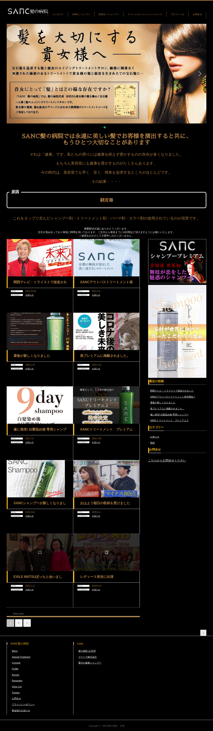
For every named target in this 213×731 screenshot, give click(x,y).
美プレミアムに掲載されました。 (105, 356)
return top (203, 633)
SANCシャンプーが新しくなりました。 (40, 504)
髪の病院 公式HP (87, 651)
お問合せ (197, 14)
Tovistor (16, 692)
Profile (15, 669)
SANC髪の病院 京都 (113, 726)
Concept (16, 662)
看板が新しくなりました (32, 356)
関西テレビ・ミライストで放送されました (40, 283)
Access (15, 675)
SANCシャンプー (81, 14)
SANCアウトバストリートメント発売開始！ (106, 283)
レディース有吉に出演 (96, 576)
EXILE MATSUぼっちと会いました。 (38, 578)
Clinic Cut (17, 686)
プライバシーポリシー (23, 704)
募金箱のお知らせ (21, 710)
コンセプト (58, 14)
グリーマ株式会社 (87, 657)
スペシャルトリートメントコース (145, 14)
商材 (152, 443)
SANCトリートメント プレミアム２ (106, 431)
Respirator (17, 680)
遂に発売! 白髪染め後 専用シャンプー (40, 431)
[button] (13, 73)
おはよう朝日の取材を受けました (105, 503)
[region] (106, 76)
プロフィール (177, 14)
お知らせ (29, 295)
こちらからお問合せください (167, 460)
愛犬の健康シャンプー (89, 662)
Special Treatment (21, 657)
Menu (15, 651)
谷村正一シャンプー (109, 14)
